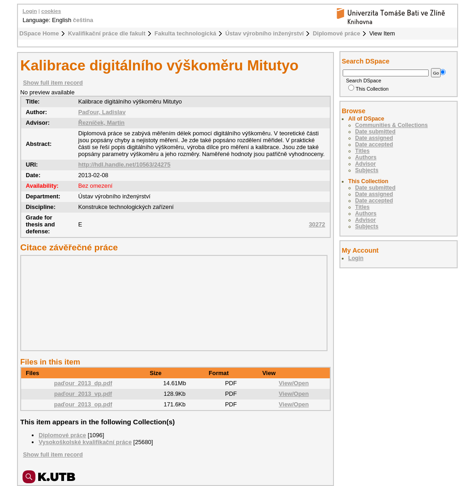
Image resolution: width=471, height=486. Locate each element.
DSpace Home (39, 33)
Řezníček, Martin (101, 122)
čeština (83, 20)
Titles (362, 151)
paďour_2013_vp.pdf (83, 393)
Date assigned (374, 138)
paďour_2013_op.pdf (83, 404)
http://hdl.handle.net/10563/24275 (124, 164)
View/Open (294, 383)
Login (30, 11)
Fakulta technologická (185, 33)
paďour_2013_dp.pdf (83, 383)
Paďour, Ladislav (102, 112)
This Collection (368, 89)
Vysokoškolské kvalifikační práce (85, 442)
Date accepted (374, 144)
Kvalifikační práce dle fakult (107, 33)
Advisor (365, 164)
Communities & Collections (391, 125)
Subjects (367, 170)
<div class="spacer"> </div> (171, 303)
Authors (366, 157)
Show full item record (53, 82)
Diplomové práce (336, 33)
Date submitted (375, 131)
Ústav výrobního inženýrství (264, 33)
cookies (51, 11)
